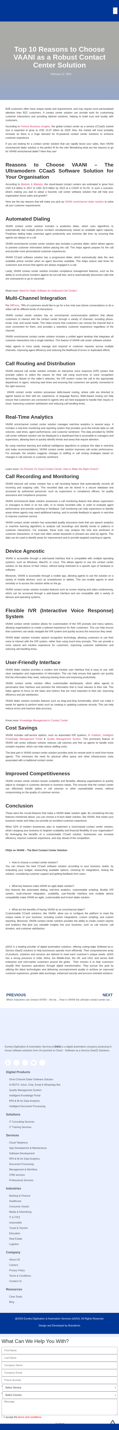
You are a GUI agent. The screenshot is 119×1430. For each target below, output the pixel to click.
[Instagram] (25, 1063)
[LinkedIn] (8, 1063)
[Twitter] (33, 1063)
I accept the (22, 1417)
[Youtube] (42, 1063)
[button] (115, 10)
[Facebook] (16, 1063)
